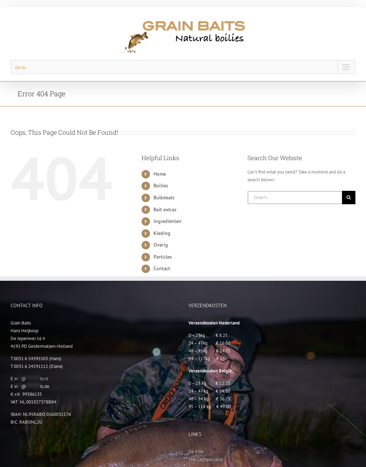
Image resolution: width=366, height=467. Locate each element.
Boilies (161, 185)
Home (160, 174)
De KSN (196, 452)
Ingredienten (167, 221)
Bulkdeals (164, 197)
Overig (161, 245)
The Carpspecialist (205, 459)
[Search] (348, 197)
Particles (163, 257)
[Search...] (294, 197)
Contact (162, 268)
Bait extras (165, 209)
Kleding (162, 233)
